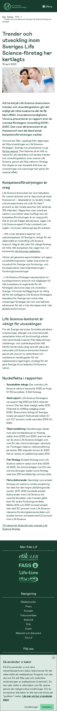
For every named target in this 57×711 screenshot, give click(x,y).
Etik (28, 624)
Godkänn (47, 706)
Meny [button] (47, 6)
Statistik (28, 619)
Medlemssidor (28, 601)
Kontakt (28, 610)
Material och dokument (28, 633)
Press (28, 606)
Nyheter (10, 17)
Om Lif (28, 637)
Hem (4, 17)
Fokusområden (29, 615)
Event (28, 628)
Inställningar (31, 706)
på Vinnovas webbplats (27, 251)
